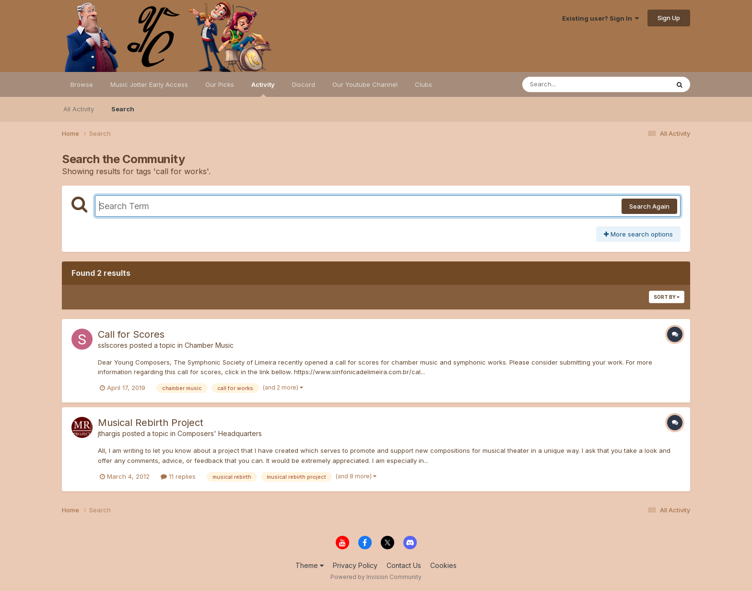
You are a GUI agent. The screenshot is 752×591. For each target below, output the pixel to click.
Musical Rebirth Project (150, 422)
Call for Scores (131, 334)
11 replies (178, 476)
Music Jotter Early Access (149, 84)
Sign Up (669, 18)
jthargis (109, 433)
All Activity (78, 109)
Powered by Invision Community (376, 576)
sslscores (113, 345)
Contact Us (404, 565)
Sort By (667, 297)
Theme (309, 565)
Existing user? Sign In (600, 18)
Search (122, 109)
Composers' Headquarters (219, 433)
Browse (81, 84)
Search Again (649, 206)
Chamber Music (209, 345)
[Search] (569, 84)
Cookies (443, 565)
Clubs (423, 84)
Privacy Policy (355, 565)
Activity (263, 89)
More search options (638, 234)
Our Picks (219, 84)
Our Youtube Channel (365, 84)
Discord (303, 84)
